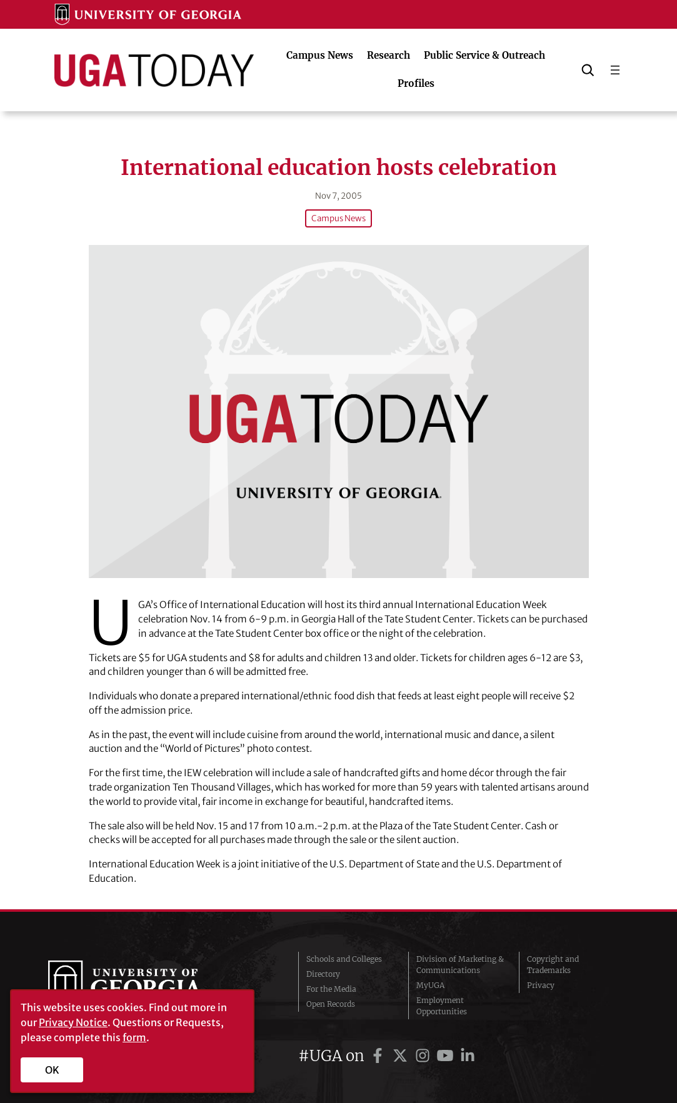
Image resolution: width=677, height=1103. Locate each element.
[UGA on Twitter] (402, 1056)
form (134, 1037)
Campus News (338, 218)
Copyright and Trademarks (553, 964)
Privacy (540, 985)
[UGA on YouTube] (447, 1056)
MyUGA (430, 985)
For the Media (331, 989)
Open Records (330, 1004)
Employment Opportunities (441, 1006)
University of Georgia (142, 986)
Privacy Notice (73, 1022)
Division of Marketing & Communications (460, 964)
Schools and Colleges (344, 959)
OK (52, 1070)
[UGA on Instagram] (424, 1056)
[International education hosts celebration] (339, 411)
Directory (323, 974)
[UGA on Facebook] (379, 1056)
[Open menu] (615, 69)
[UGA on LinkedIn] (467, 1056)
